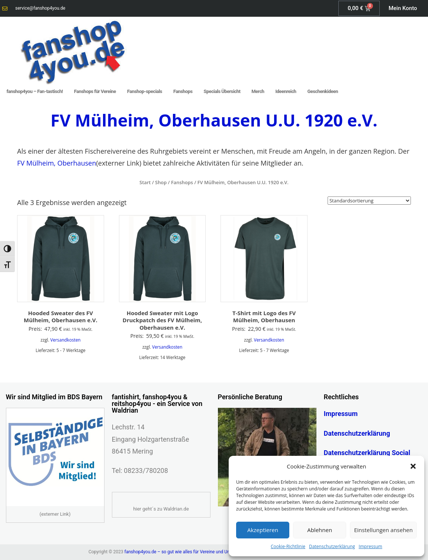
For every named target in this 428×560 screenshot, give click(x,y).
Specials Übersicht (222, 91)
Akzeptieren (262, 530)
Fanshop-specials (144, 91)
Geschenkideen (323, 91)
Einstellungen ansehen (383, 530)
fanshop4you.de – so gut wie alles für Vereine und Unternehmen (188, 551)
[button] (413, 466)
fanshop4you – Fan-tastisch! (35, 91)
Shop (161, 182)
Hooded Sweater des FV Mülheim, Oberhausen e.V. (60, 316)
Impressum (370, 546)
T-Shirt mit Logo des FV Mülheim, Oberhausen (264, 316)
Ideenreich (286, 91)
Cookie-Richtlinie (288, 546)
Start (145, 182)
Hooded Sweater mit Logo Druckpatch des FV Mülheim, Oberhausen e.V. (162, 320)
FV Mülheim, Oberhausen (56, 163)
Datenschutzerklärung (332, 546)
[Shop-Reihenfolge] (369, 200)
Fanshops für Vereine (95, 91)
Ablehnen (319, 530)
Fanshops (183, 91)
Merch (257, 91)
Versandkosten (65, 340)
